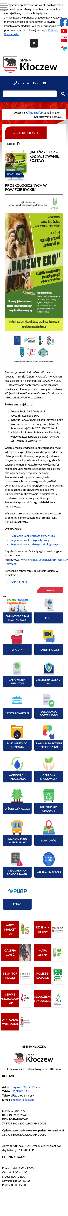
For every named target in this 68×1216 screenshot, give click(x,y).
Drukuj (13, 143)
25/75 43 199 (20, 1091)
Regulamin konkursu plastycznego (30, 540)
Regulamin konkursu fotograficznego (32, 535)
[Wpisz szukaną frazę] (30, 93)
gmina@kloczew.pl (22, 1099)
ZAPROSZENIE (19, 581)
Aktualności (34, 112)
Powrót (50, 590)
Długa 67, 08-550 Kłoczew (26, 1087)
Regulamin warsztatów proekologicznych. (35, 544)
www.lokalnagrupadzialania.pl (38, 559)
